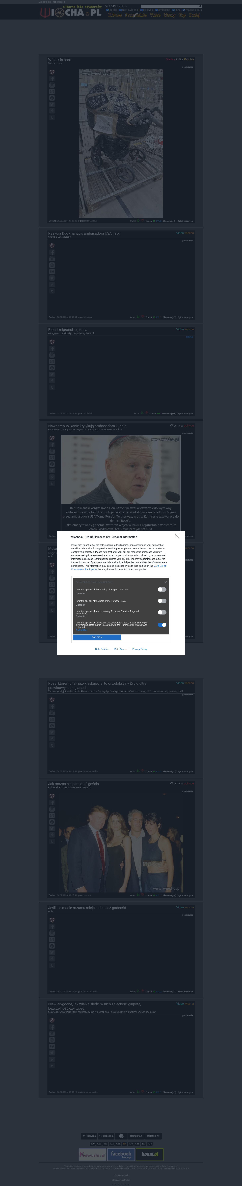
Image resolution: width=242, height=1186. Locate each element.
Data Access (120, 649)
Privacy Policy (139, 649)
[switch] (162, 589)
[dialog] (121, 593)
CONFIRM (97, 637)
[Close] (178, 537)
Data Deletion (102, 649)
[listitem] (121, 582)
